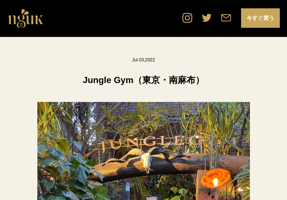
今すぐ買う (260, 18)
